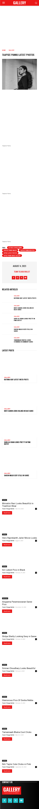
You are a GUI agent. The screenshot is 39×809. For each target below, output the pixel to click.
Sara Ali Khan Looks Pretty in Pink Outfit (24, 319)
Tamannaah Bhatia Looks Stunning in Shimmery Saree (23, 341)
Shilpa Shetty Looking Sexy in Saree (19, 636)
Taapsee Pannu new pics (27, 250)
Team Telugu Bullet (22, 271)
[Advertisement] (19, 26)
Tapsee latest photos (10, 253)
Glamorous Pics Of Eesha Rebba (17, 700)
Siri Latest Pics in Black (13, 570)
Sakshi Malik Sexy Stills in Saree (23, 330)
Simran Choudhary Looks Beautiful (18, 668)
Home (4, 50)
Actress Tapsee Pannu (15, 247)
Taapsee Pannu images (10, 250)
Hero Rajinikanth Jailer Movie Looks (19, 538)
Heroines (5, 598)
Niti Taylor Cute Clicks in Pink (16, 764)
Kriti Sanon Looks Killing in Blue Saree (23, 309)
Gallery (11, 50)
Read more (7, 513)
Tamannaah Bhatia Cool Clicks (16, 732)
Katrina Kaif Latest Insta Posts (25, 298)
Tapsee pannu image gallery (12, 255)
